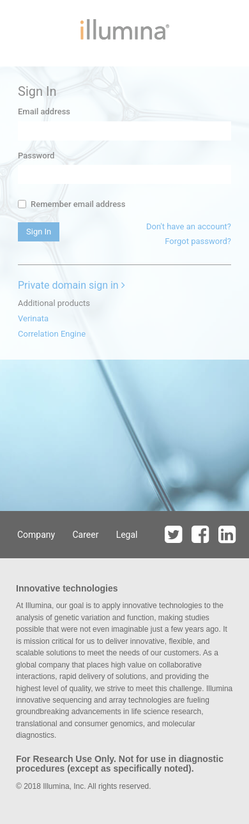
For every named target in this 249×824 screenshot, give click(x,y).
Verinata (33, 318)
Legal (127, 535)
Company (36, 535)
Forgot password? (198, 241)
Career (85, 535)
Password (36, 155)
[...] (22, 204)
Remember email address (71, 204)
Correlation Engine (52, 334)
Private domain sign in (71, 285)
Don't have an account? (188, 226)
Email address (44, 111)
